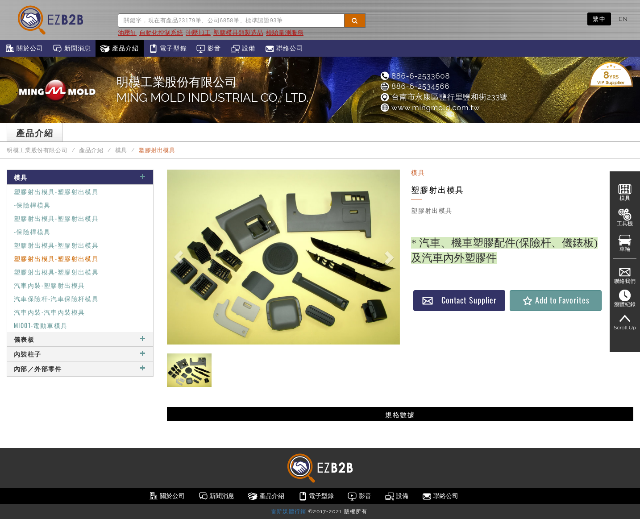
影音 (208, 49)
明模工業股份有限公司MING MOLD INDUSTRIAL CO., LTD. (212, 89)
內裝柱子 (80, 353)
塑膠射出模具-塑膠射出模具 (56, 191)
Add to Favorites (555, 300)
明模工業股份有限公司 (37, 150)
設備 (243, 49)
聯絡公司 (284, 49)
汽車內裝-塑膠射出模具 (49, 285)
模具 (121, 150)
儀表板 (80, 339)
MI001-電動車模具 (40, 325)
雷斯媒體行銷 (288, 511)
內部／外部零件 (80, 368)
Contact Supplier (459, 300)
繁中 (599, 18)
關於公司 (23, 49)
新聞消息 (71, 49)
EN (623, 18)
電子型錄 (167, 49)
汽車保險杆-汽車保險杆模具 (56, 298)
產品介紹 (119, 49)
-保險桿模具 (32, 204)
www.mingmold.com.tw (429, 107)
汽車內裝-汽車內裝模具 (49, 311)
